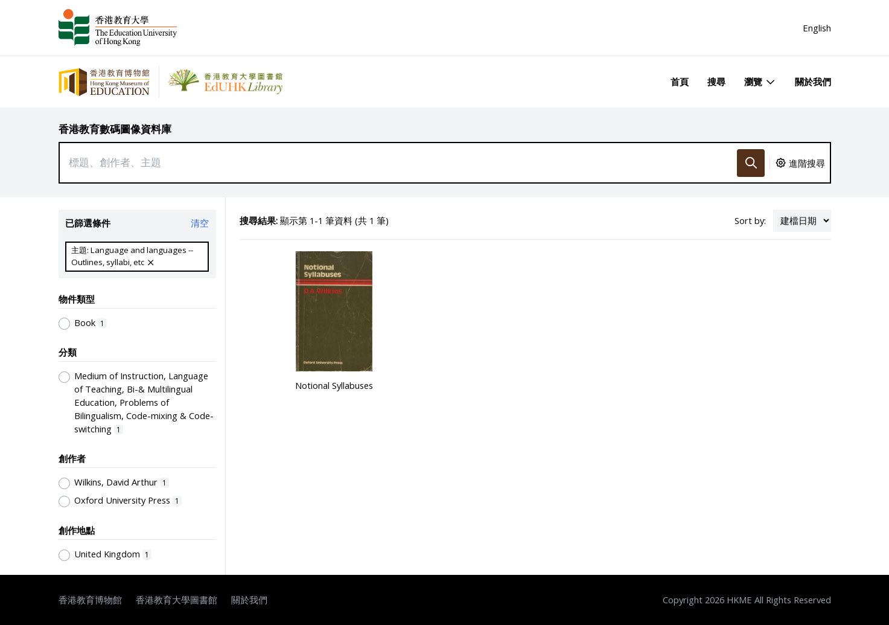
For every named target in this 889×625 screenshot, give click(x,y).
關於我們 (813, 81)
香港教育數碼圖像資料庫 (115, 129)
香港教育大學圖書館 (176, 600)
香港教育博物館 (90, 600)
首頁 (680, 81)
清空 (200, 223)
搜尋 (716, 81)
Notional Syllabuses (334, 385)
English (817, 28)
